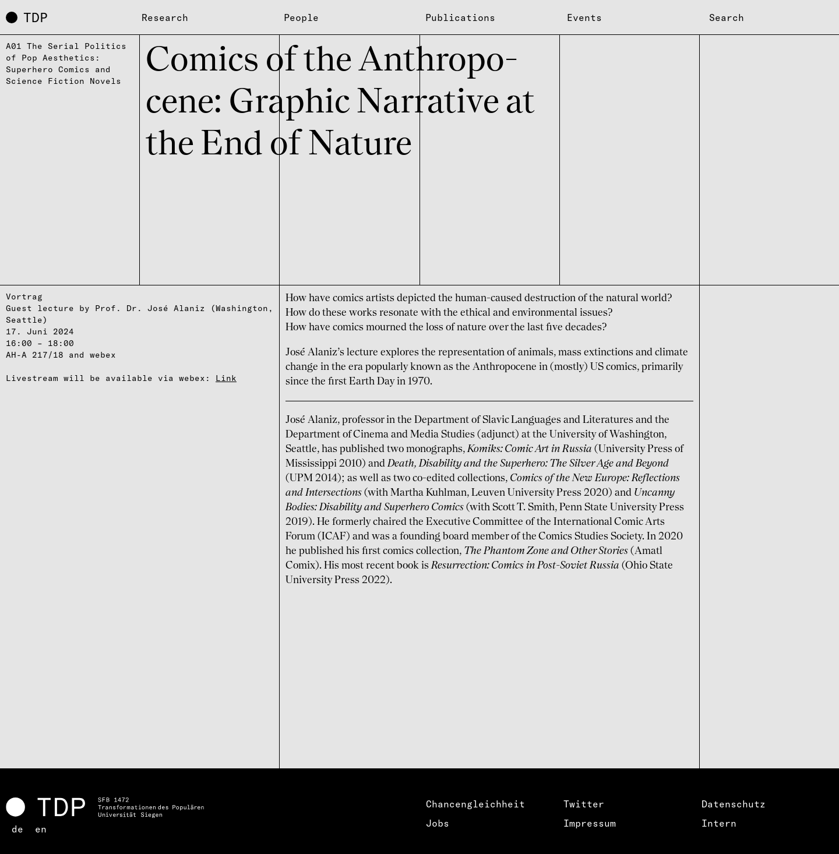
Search (726, 17)
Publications (460, 17)
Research (165, 17)
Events (584, 17)
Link (226, 378)
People (301, 17)
